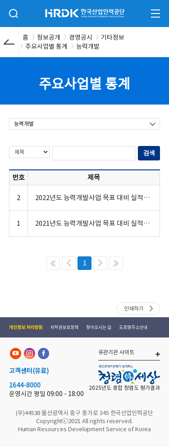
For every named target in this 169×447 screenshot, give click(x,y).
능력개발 (24, 123)
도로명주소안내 (133, 327)
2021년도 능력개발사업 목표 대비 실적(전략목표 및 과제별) (93, 223)
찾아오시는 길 (98, 327)
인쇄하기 (134, 308)
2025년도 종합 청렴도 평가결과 (124, 387)
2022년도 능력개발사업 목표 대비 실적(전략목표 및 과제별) (93, 197)
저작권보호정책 (64, 327)
